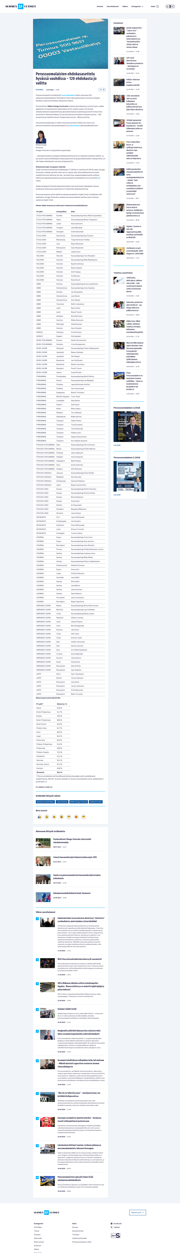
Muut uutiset (39, 1242)
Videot (125, 6)
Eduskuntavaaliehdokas (45, 802)
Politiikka (39, 90)
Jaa (102, 90)
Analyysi (37, 1234)
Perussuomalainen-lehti (81, 1242)
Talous (36, 1231)
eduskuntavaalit (96, 802)
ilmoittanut (75, 125)
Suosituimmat (113, 6)
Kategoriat (138, 6)
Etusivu (100, 6)
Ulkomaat (38, 1238)
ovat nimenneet (68, 95)
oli (99, 178)
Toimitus (75, 1234)
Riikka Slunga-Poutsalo (78, 802)
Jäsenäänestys (62, 802)
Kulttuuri (37, 1245)
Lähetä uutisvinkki (79, 1238)
